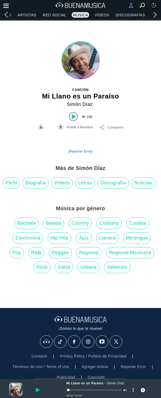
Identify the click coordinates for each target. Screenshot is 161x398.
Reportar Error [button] (133, 367)
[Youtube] (102, 342)
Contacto (39, 356)
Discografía (113, 182)
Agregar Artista (95, 367)
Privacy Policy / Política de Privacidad (93, 356)
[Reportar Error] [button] (80, 151)
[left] (6, 15)
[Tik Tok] (60, 342)
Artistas (27, 15)
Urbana (88, 267)
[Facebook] (74, 342)
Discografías (130, 15)
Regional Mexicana (130, 252)
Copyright (96, 377)
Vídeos (101, 15)
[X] (116, 342)
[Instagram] (88, 342)
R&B (36, 252)
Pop (16, 252)
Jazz (84, 237)
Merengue (137, 237)
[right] (155, 15)
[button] (111, 128)
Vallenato (117, 267)
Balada (53, 223)
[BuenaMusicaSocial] (46, 342)
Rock (42, 267)
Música (80, 15)
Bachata (26, 223)
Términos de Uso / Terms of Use (41, 367)
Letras (85, 182)
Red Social (55, 15)
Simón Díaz (80, 104)
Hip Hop (60, 237)
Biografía (36, 182)
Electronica (28, 237)
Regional (89, 252)
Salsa (64, 267)
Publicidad (66, 377)
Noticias (143, 182)
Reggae (60, 252)
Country (80, 223)
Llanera (107, 237)
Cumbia (137, 223)
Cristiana (109, 223)
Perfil (11, 182)
